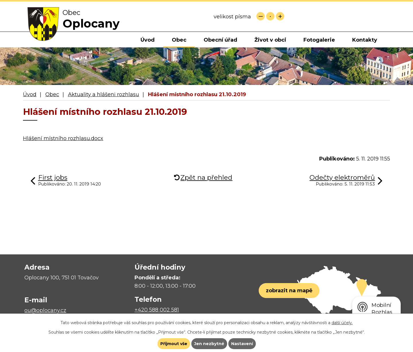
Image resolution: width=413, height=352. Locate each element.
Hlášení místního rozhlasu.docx (63, 138)
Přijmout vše (173, 343)
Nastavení (242, 343)
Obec (179, 40)
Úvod (148, 40)
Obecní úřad (220, 40)
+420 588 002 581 (157, 310)
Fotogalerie (319, 40)
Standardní (270, 16)
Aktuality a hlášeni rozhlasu (103, 94)
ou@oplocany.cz (45, 310)
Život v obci (270, 40)
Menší (260, 16)
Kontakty (364, 40)
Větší (280, 16)
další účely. (342, 322)
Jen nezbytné (209, 343)
